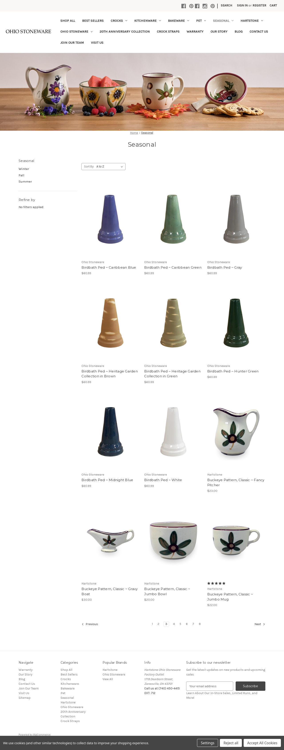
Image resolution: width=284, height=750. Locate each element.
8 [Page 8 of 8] (200, 624)
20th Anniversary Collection (125, 31)
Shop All (67, 21)
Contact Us (259, 31)
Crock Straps (168, 31)
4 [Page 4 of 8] (174, 624)
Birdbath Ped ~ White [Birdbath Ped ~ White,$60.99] (163, 480)
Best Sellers (93, 21)
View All (108, 679)
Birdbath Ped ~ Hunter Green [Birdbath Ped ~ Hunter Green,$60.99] (233, 371)
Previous (90, 624)
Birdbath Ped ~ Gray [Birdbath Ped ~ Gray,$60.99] (224, 267)
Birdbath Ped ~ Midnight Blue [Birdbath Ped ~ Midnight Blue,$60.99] (107, 480)
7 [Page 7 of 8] (193, 624)
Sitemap (25, 698)
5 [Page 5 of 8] (180, 624)
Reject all (230, 742)
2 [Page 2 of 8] (158, 624)
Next (259, 624)
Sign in (242, 5)
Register (259, 5)
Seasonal (223, 21)
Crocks (119, 21)
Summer (25, 181)
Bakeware (178, 21)
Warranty (195, 31)
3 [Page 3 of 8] (166, 624)
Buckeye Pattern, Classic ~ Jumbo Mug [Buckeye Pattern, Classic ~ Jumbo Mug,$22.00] (230, 596)
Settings (207, 742)
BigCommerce (42, 734)
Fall (21, 175)
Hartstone (252, 21)
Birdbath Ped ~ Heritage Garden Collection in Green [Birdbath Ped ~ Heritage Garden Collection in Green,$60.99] (172, 373)
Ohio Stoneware (76, 31)
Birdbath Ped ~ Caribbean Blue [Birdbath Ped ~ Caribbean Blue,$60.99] (108, 267)
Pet (201, 21)
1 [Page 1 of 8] (152, 624)
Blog (239, 31)
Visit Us (97, 43)
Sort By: (89, 166)
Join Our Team (72, 43)
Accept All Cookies (262, 742)
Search (226, 5)
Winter (24, 169)
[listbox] (110, 166)
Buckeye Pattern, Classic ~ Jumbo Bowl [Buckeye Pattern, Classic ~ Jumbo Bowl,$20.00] (167, 591)
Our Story (219, 31)
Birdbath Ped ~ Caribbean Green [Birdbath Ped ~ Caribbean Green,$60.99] (172, 267)
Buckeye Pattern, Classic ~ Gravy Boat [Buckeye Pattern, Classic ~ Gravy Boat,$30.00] (109, 591)
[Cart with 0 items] (273, 5)
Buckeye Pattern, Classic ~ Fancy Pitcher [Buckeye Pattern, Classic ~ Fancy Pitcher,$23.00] (235, 482)
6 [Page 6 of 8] (187, 624)
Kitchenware (147, 21)
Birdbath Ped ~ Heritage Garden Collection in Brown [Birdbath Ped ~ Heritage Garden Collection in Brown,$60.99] (109, 373)
